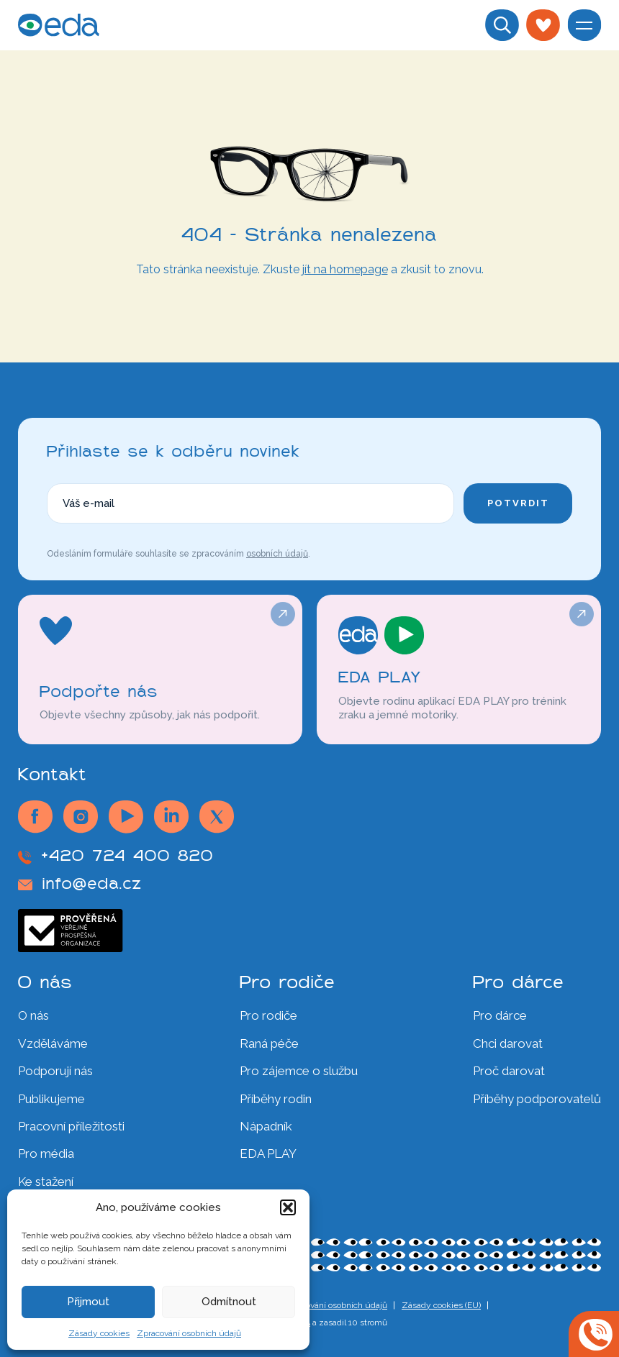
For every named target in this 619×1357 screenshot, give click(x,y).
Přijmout (88, 1301)
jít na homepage (345, 269)
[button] (288, 1207)
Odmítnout (229, 1301)
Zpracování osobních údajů (189, 1333)
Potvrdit (518, 503)
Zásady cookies (99, 1333)
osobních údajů (277, 554)
